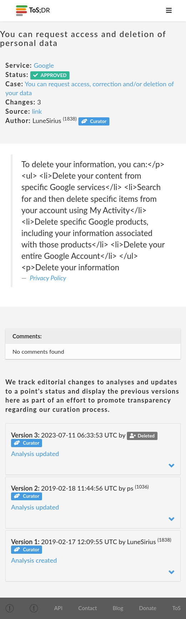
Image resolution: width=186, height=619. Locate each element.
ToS (176, 608)
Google (44, 65)
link (37, 111)
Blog (118, 608)
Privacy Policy (48, 278)
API (58, 608)
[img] (9, 608)
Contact (87, 608)
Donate (147, 608)
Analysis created (34, 560)
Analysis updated (35, 453)
